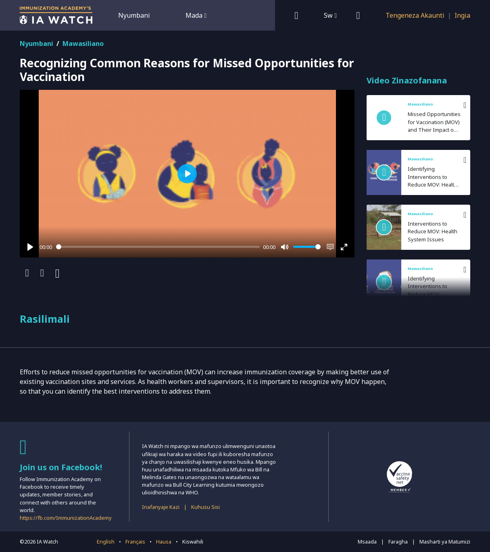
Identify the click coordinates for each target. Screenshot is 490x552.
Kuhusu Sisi (205, 506)
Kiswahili (192, 541)
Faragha (398, 541)
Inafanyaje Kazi (160, 506)
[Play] (30, 247)
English (106, 541)
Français (135, 541)
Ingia (462, 15)
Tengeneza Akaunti (415, 15)
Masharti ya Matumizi (444, 541)
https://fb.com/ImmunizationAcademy (66, 517)
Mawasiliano (83, 43)
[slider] (158, 247)
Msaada (367, 541)
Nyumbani (134, 15)
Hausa (163, 541)
